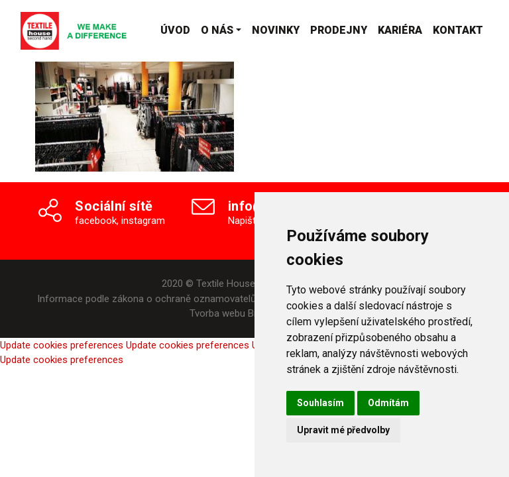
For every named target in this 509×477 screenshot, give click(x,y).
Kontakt (458, 30)
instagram (143, 221)
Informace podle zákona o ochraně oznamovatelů (146, 299)
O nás (217, 30)
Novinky (276, 30)
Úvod (175, 30)
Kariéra (400, 30)
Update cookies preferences (61, 345)
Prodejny (338, 30)
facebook (96, 221)
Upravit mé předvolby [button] (343, 430)
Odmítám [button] (388, 403)
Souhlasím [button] (320, 403)
